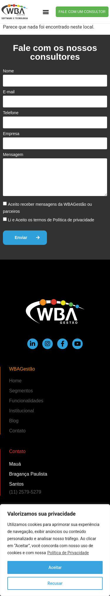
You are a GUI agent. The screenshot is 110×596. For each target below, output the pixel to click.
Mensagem (13, 154)
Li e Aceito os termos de (51, 220)
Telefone (10, 112)
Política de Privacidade (68, 552)
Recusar (55, 583)
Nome (8, 71)
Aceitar (55, 567)
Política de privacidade (73, 220)
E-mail (9, 91)
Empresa (11, 133)
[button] (45, 11)
